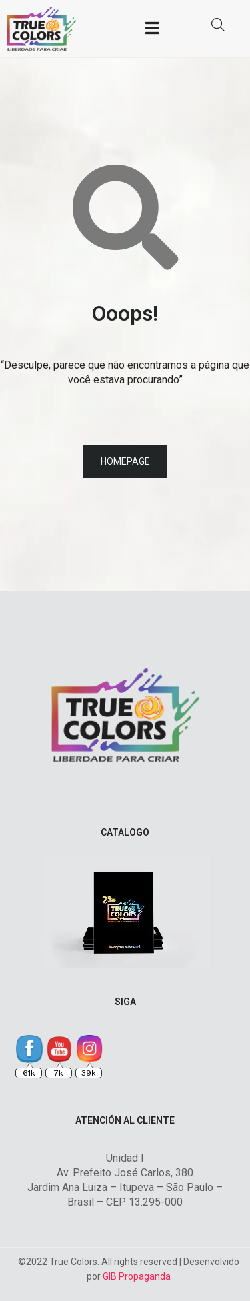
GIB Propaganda (137, 1276)
